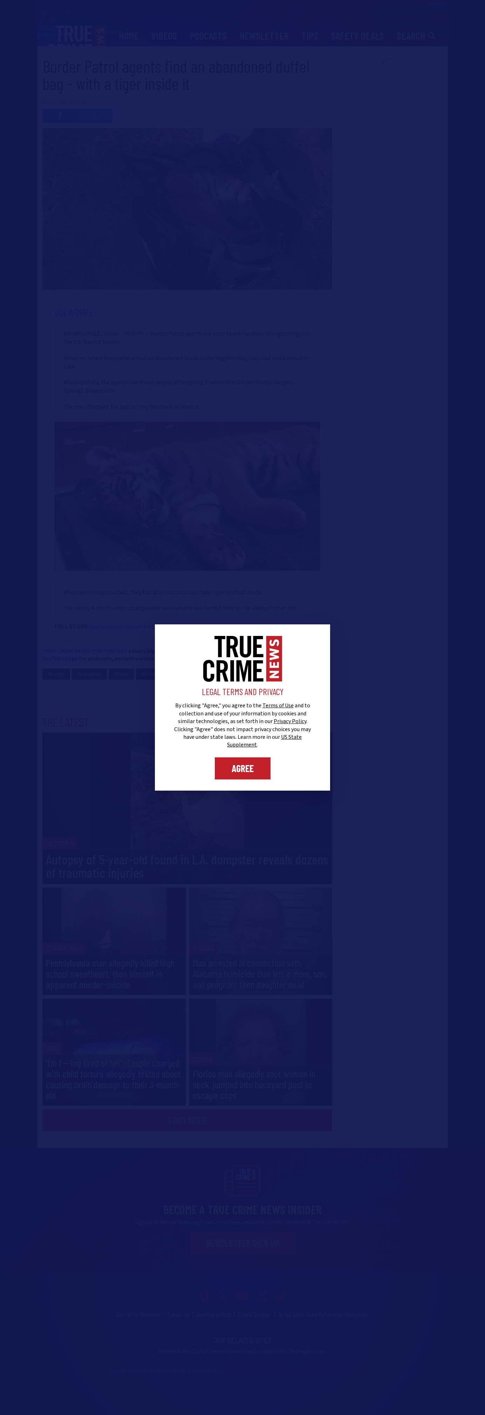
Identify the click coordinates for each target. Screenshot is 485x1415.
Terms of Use (278, 705)
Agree (243, 768)
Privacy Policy (290, 721)
